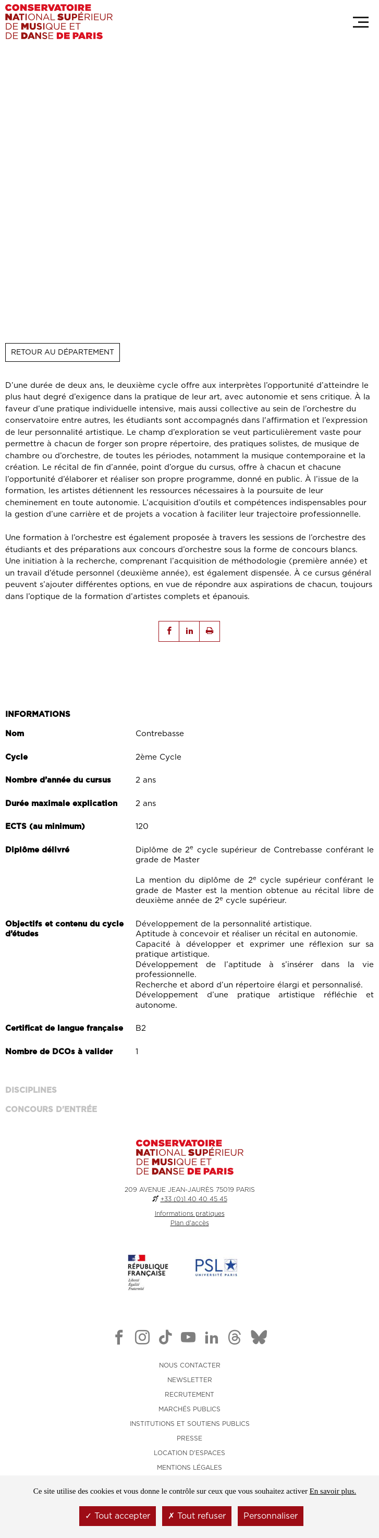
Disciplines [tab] (31, 1090)
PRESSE (189, 1438)
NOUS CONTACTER (190, 1365)
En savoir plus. (333, 1491)
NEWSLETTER (189, 1380)
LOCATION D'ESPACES (189, 1453)
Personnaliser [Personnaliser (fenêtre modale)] (270, 1516)
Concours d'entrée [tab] (51, 1110)
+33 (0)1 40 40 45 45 (194, 1199)
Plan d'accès (189, 1223)
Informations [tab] (37, 714)
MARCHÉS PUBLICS (189, 1409)
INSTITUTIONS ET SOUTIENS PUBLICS (190, 1424)
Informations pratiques (190, 1214)
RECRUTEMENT (189, 1394)
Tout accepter (117, 1516)
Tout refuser (197, 1516)
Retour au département (62, 352)
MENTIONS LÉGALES (189, 1467)
